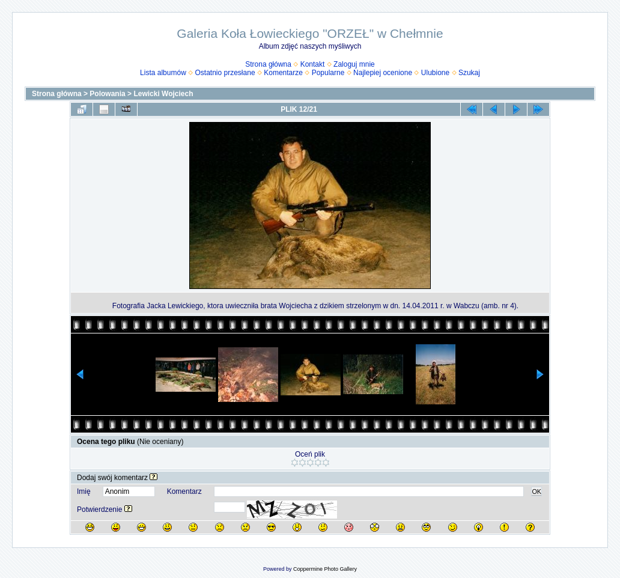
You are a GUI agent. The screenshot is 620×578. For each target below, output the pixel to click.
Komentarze (283, 72)
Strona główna (268, 64)
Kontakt (312, 64)
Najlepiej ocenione (382, 72)
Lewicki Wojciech (163, 94)
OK (536, 491)
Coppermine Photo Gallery (325, 569)
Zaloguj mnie (354, 64)
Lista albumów (163, 72)
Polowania (107, 94)
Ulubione (435, 72)
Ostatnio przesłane (225, 72)
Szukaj (469, 72)
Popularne (328, 72)
